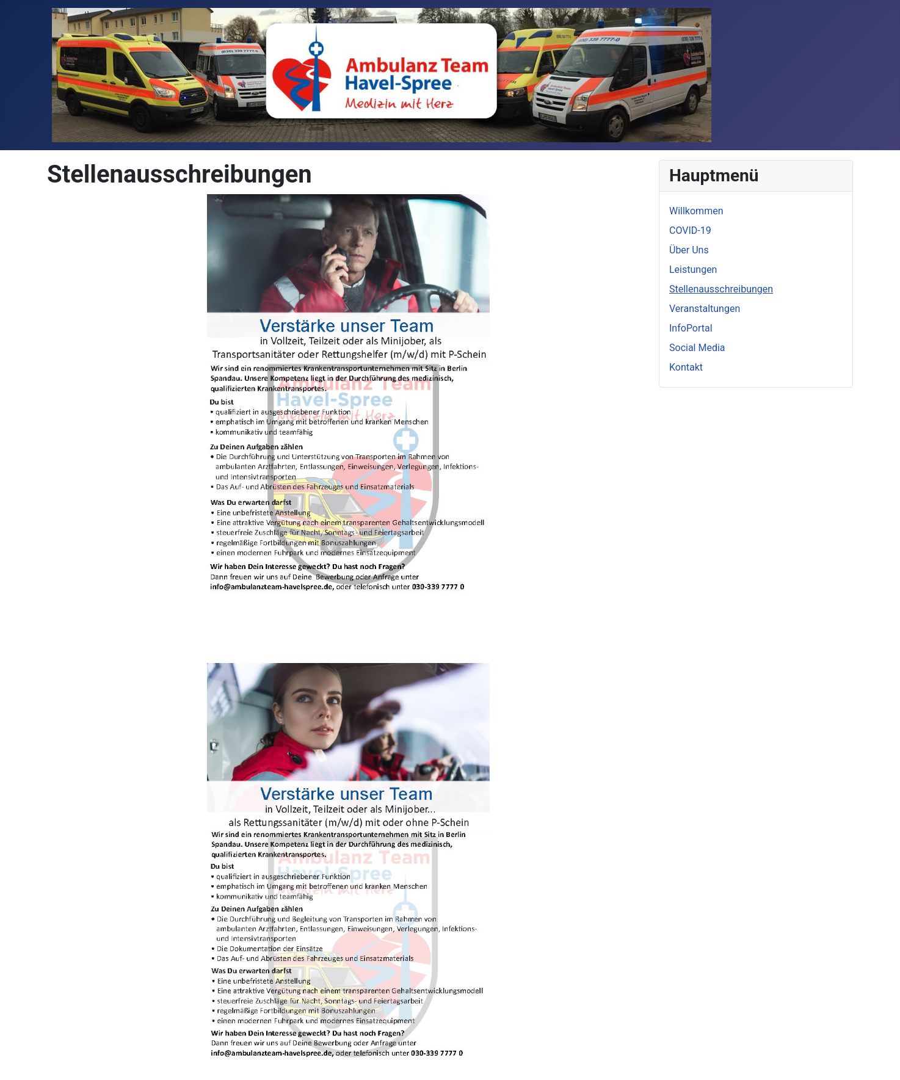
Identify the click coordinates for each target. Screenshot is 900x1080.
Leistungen (693, 269)
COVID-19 (690, 230)
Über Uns (689, 250)
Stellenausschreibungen (721, 289)
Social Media (697, 347)
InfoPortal (691, 328)
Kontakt (686, 367)
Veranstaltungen (704, 308)
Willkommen (696, 211)
